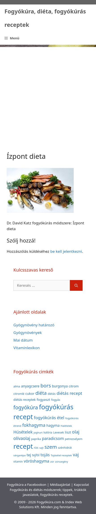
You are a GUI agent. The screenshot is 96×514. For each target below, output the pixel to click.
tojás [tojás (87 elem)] (45, 454)
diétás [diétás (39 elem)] (52, 394)
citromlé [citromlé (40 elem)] (18, 394)
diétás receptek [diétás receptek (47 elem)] (24, 399)
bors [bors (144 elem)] (45, 385)
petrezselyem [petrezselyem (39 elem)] (74, 439)
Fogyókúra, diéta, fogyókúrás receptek (45, 17)
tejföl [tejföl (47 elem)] (36, 455)
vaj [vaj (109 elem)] (76, 455)
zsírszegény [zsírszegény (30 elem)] (61, 461)
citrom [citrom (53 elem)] (74, 386)
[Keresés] (76, 285)
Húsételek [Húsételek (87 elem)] (23, 432)
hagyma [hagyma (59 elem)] (53, 425)
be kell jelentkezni (66, 251)
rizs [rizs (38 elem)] (36, 448)
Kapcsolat (81, 484)
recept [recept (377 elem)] (23, 446)
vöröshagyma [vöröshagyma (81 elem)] (36, 461)
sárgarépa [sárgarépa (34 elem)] (19, 455)
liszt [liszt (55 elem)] (68, 432)
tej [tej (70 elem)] (29, 454)
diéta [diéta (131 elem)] (41, 393)
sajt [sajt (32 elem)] (41, 447)
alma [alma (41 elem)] (16, 386)
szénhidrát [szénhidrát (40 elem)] (65, 448)
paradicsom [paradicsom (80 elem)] (53, 438)
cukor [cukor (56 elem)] (29, 393)
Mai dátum (23, 340)
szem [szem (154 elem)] (50, 446)
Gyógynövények (27, 332)
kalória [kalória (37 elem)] (48, 432)
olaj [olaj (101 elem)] (75, 432)
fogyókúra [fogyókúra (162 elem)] (25, 407)
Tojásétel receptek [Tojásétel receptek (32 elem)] (61, 455)
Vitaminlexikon (26, 347)
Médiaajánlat (60, 484)
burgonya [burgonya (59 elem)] (60, 386)
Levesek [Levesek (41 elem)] (58, 432)
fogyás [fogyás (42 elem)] (55, 400)
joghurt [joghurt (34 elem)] (37, 432)
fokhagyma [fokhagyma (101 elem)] (33, 425)
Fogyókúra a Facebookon (26, 484)
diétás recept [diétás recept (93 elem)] (69, 393)
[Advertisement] (48, 95)
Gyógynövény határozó (33, 324)
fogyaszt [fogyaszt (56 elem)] (43, 399)
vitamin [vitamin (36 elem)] (18, 461)
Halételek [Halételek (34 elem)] (66, 425)
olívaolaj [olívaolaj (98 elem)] (21, 438)
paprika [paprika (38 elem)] (36, 439)
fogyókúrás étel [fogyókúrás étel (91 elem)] (49, 417)
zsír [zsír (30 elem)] (52, 461)
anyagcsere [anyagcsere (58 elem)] (30, 386)
